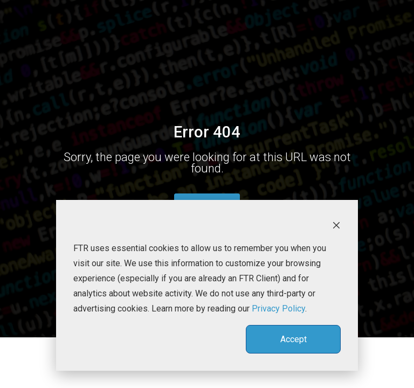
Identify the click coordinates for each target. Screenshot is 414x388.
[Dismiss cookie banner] (336, 224)
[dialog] (207, 285)
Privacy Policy (278, 308)
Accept (293, 339)
